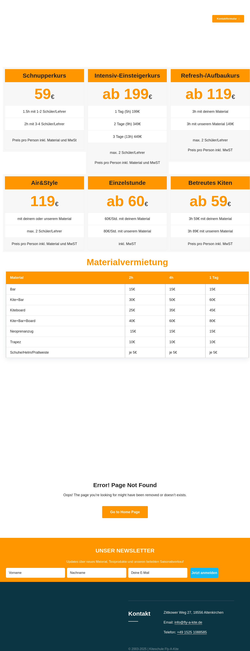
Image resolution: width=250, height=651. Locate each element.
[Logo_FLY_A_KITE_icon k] (22, 5)
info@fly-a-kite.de (188, 622)
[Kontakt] (228, 19)
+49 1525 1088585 (192, 632)
